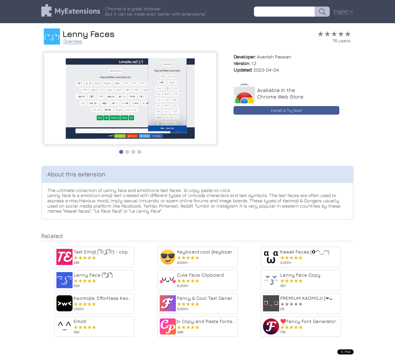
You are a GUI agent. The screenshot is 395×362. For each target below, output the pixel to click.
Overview (72, 41)
